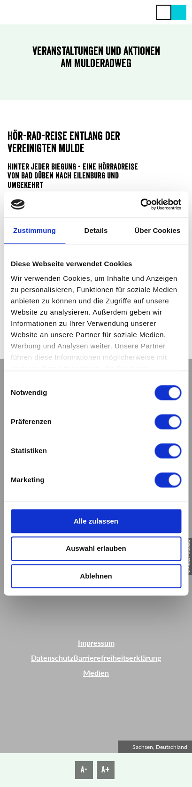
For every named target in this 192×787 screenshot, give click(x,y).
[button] (178, 12)
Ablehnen (96, 576)
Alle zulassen (96, 521)
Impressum (96, 642)
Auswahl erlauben (96, 549)
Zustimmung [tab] (34, 230)
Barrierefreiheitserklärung (117, 657)
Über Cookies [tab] (158, 230)
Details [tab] (96, 230)
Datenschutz (52, 657)
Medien (96, 672)
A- (84, 769)
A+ (105, 769)
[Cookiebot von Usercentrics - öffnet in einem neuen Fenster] (140, 204)
